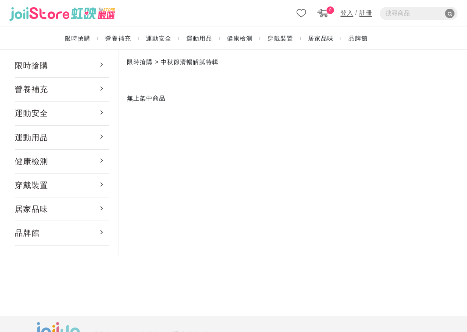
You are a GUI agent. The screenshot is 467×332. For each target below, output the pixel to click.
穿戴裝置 (31, 185)
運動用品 (31, 137)
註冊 (365, 12)
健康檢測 (31, 161)
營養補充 (31, 89)
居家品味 (31, 209)
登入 (346, 12)
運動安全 (31, 113)
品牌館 (27, 233)
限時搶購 (31, 65)
